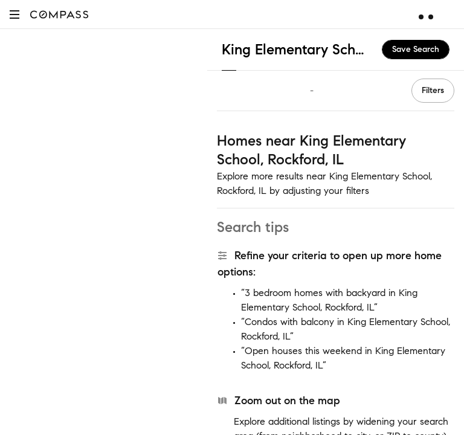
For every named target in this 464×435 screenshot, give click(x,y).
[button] (14, 14)
